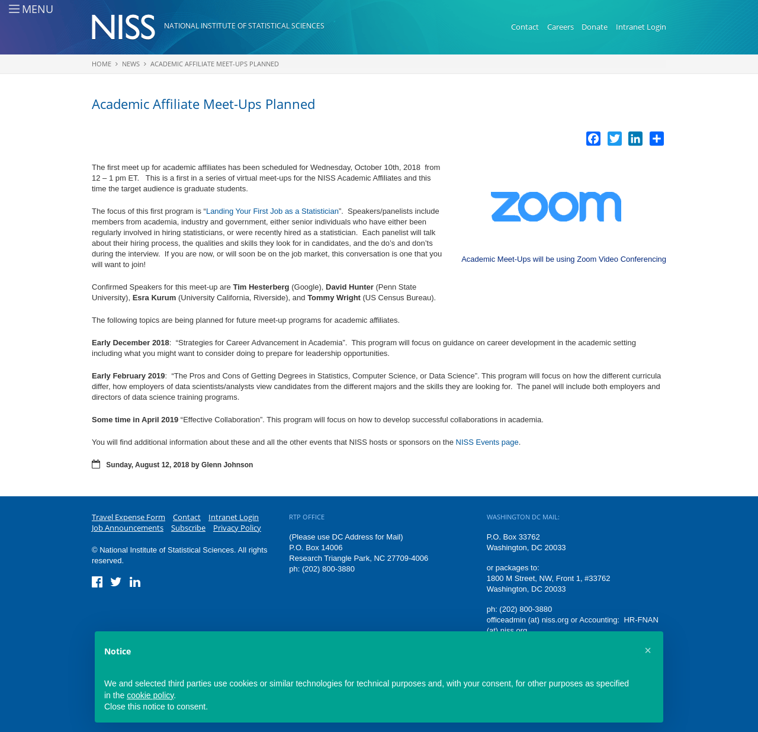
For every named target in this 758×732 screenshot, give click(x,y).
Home (101, 63)
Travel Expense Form (128, 517)
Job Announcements (127, 527)
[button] (647, 650)
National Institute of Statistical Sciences (244, 26)
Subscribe (188, 527)
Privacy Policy (237, 527)
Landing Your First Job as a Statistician (272, 211)
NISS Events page (487, 442)
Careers (560, 26)
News (131, 63)
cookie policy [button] (150, 695)
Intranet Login (641, 26)
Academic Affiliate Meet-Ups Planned (214, 63)
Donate (595, 26)
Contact (525, 26)
